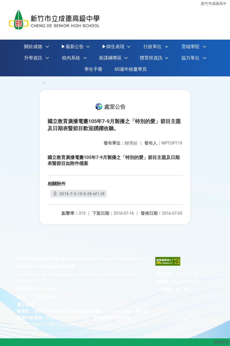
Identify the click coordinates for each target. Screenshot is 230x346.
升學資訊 (33, 58)
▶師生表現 (113, 46)
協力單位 (190, 58)
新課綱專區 (110, 58)
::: (44, 82)
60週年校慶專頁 (131, 69)
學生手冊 (93, 69)
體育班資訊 (151, 58)
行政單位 (152, 46)
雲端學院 (190, 46)
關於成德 (33, 46)
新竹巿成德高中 (214, 3)
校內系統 (71, 58)
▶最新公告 (72, 46)
